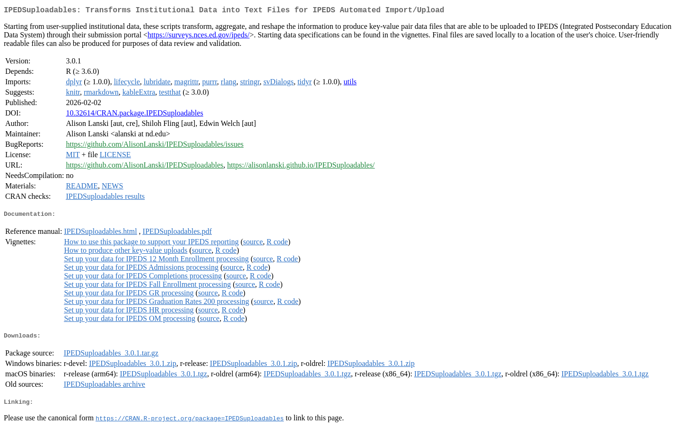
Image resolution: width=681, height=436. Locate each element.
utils (350, 84)
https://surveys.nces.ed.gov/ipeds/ (199, 37)
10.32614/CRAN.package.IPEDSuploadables (134, 115)
